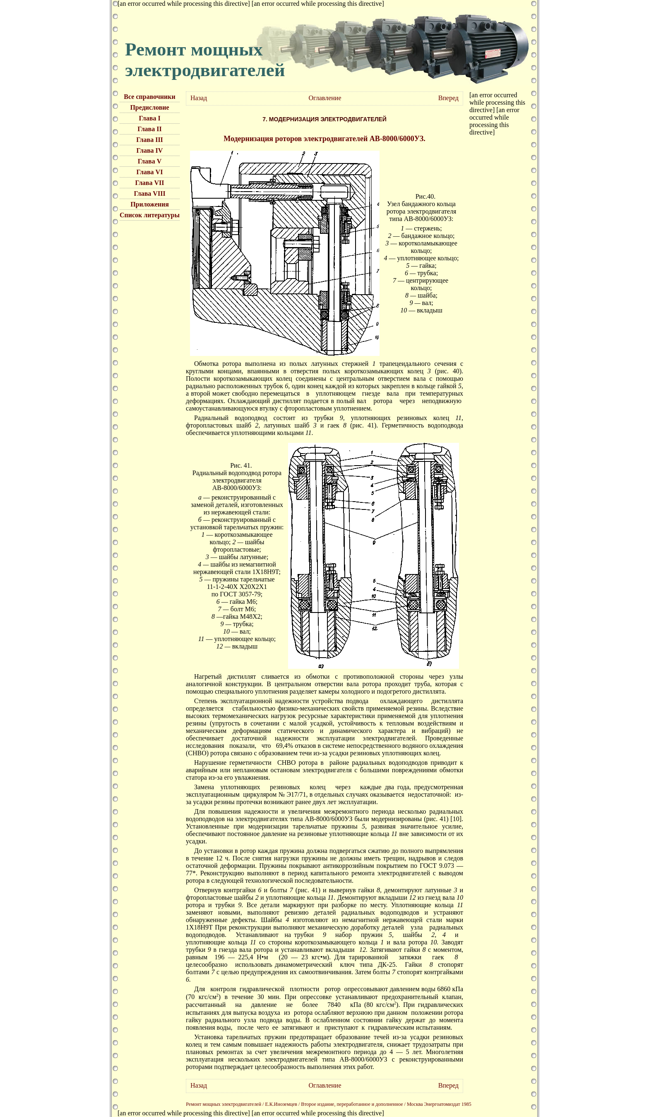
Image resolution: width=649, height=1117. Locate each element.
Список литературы (150, 215)
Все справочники (149, 96)
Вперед (448, 97)
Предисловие (149, 107)
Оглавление (324, 97)
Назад (198, 97)
